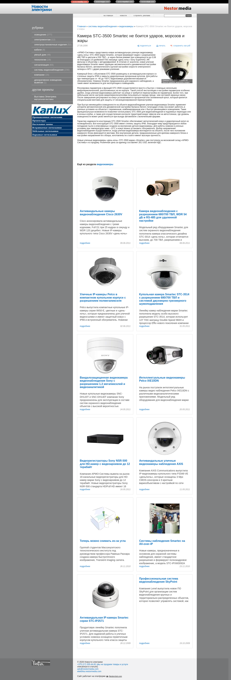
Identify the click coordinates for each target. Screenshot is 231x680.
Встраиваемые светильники (47, 127)
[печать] (161, 46)
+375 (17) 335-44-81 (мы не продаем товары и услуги (102, 664)
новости (123, 15)
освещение (43, 34)
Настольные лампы (42, 124)
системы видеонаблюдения (51, 69)
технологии (42, 59)
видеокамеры (126, 26)
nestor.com (80, 2)
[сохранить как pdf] (180, 46)
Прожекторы (39, 120)
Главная (81, 26)
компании (41, 74)
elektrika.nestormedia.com (89, 671)
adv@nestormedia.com (88, 669)
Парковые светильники (44, 134)
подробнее (85, 243)
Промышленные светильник (47, 117)
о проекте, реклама (142, 15)
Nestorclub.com (115, 676)
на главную (108, 15)
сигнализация (43, 65)
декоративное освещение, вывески (48, 81)
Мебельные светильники (45, 131)
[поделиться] (144, 46)
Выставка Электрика (45, 97)
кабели (39, 49)
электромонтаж (44, 39)
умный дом (42, 54)
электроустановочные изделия (53, 44)
